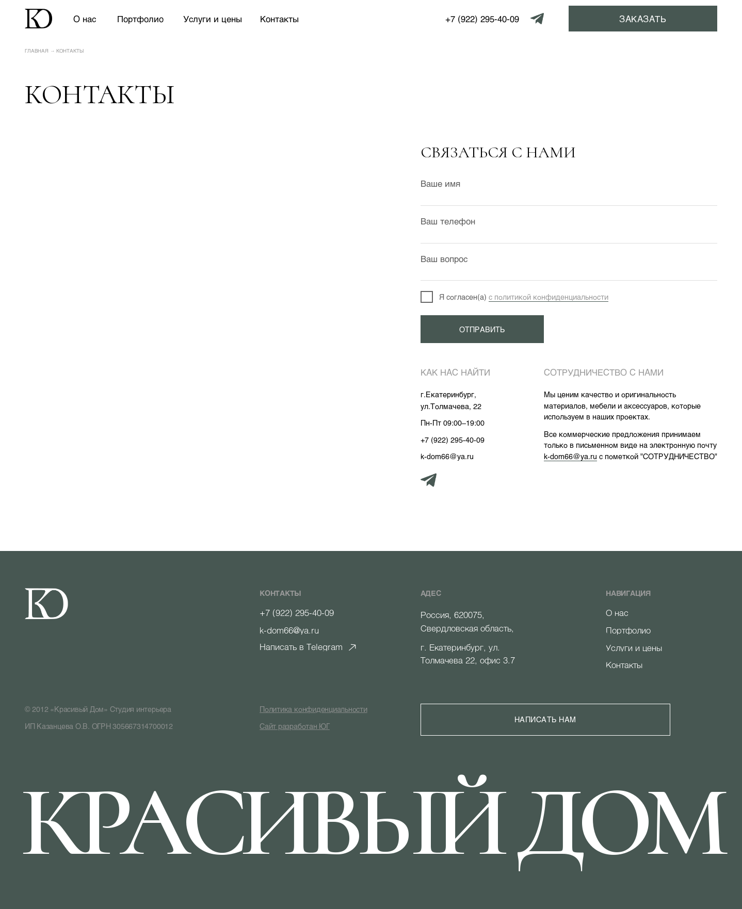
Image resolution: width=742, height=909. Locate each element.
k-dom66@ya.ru (570, 456)
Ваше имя (440, 183)
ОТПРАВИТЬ (482, 329)
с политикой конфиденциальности (548, 297)
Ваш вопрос (444, 258)
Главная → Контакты (54, 50)
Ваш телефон (448, 221)
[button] (643, 18)
